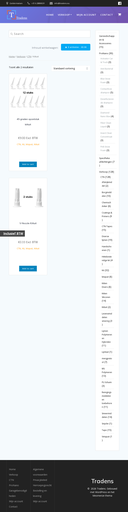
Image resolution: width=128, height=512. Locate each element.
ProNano (14, 485)
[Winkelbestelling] (70, 68)
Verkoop (64, 14)
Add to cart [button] (28, 164)
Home (50, 14)
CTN (29, 56)
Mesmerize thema (102, 495)
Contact (106, 14)
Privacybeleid (40, 480)
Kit (23, 144)
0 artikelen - (75, 47)
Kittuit (36, 144)
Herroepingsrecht (42, 485)
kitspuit (29, 144)
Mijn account (86, 14)
